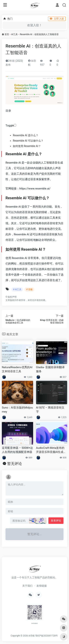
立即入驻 (57, 18)
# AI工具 (17, 289)
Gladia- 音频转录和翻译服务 (50, 369)
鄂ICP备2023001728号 (46, 635)
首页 (7, 34)
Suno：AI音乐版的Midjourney (17, 409)
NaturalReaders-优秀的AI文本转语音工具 (17, 369)
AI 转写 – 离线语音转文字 (50, 409)
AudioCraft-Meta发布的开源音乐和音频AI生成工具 (51, 450)
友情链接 (41, 585)
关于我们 (27, 585)
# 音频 (29, 289)
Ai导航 (31, 635)
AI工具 (14, 34)
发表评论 (56, 520)
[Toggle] (15, 125)
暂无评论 (14, 463)
